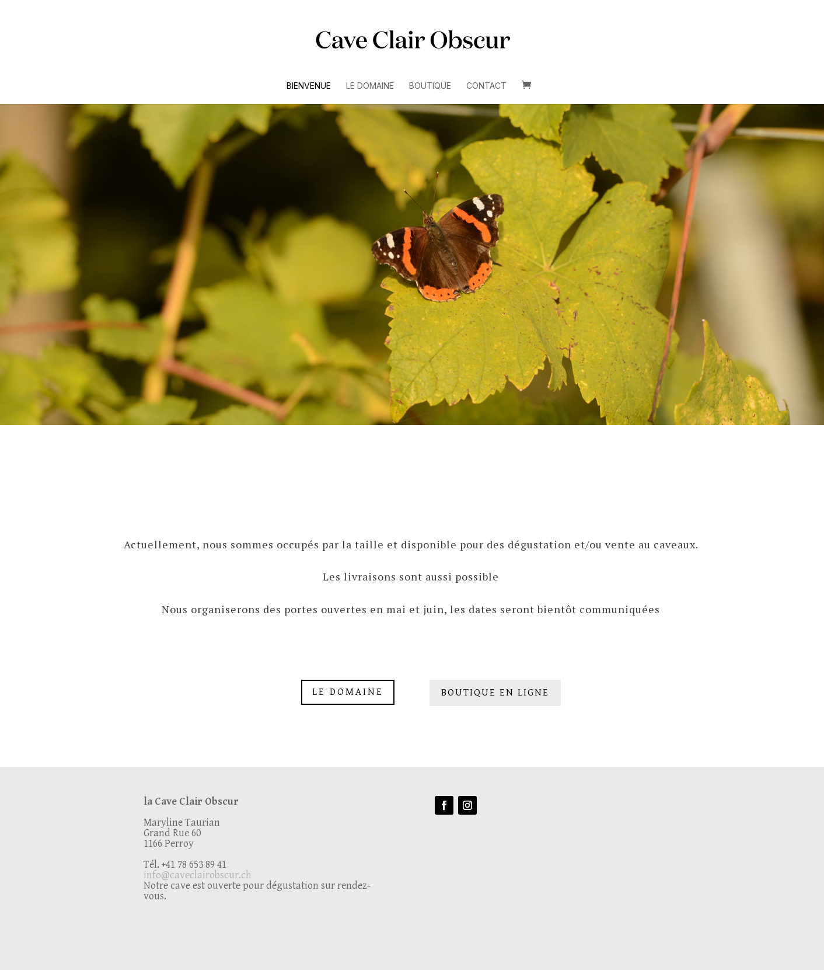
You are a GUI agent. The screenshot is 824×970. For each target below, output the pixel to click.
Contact (486, 86)
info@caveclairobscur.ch (198, 875)
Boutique (430, 86)
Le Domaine (370, 86)
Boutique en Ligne (495, 692)
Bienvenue (309, 86)
